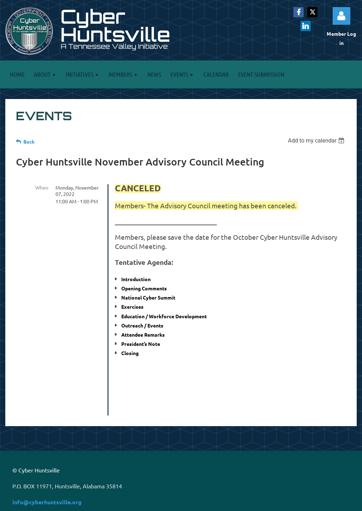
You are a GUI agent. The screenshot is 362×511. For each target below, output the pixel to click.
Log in (341, 16)
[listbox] (317, 140)
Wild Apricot (268, 502)
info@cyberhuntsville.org (47, 452)
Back (29, 141)
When (41, 187)
